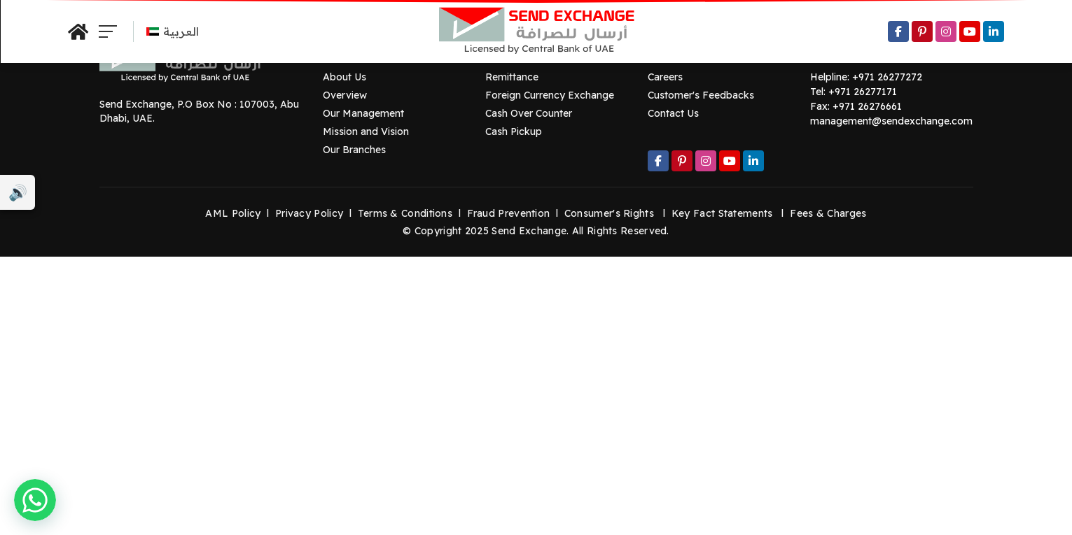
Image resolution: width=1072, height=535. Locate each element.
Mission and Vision (366, 131)
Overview (345, 95)
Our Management (363, 113)
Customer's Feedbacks (701, 95)
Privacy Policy (309, 213)
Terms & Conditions (405, 213)
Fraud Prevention (508, 213)
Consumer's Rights (609, 213)
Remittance (511, 77)
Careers (665, 77)
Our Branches (354, 149)
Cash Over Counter (528, 113)
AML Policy (232, 213)
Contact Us (673, 113)
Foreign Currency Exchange (549, 95)
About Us (344, 77)
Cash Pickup (513, 131)
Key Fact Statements (722, 213)
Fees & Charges (828, 213)
